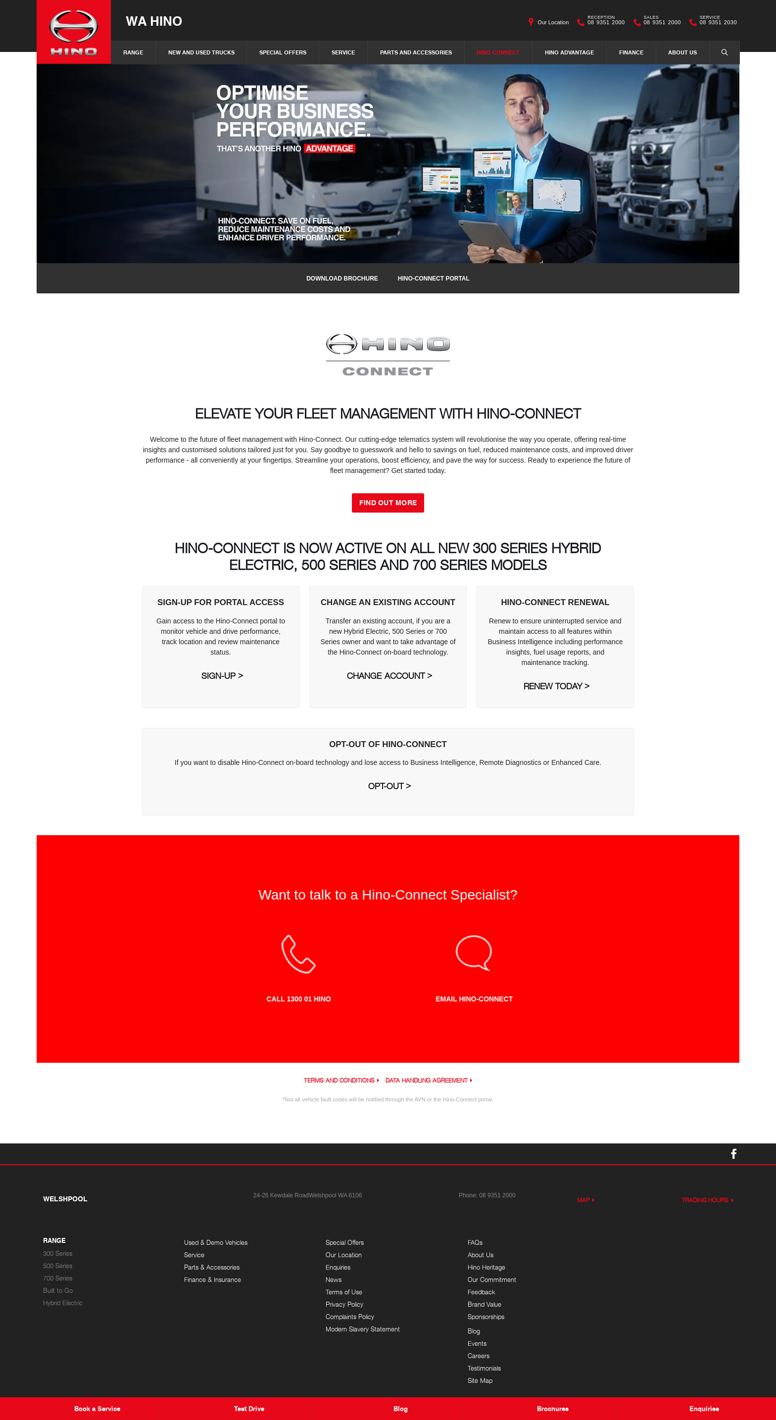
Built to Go (58, 1290)
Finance (631, 52)
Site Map (619, 1292)
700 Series (57, 1278)
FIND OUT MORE (388, 502)
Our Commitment (490, 1279)
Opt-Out (385, 786)
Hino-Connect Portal (434, 278)
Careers (618, 1267)
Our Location (553, 22)
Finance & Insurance (212, 1279)
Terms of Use (343, 1292)
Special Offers (282, 52)
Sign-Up (218, 676)
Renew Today (553, 686)
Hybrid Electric (63, 1303)
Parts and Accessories (416, 52)
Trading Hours (705, 1200)
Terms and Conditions (339, 1080)
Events (616, 1255)
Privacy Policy (344, 1304)
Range (133, 52)
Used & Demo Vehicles (215, 1242)
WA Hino (154, 20)
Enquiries (337, 1267)
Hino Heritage (484, 1267)
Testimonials (623, 1279)
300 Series (57, 1253)
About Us (682, 52)
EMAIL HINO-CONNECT (474, 999)
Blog (613, 1242)
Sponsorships (484, 1317)
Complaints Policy (349, 1317)
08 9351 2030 (716, 22)
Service (343, 52)
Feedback (479, 1292)
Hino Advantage (569, 52)
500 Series (57, 1266)
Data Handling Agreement (426, 1080)
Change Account (386, 676)
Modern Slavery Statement (362, 1329)
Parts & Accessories (212, 1267)
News (333, 1279)
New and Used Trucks (201, 52)
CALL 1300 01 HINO (298, 999)
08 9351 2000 (604, 22)
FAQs (473, 1242)
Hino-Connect (498, 52)
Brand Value (482, 1304)
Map (583, 1200)
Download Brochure (342, 278)
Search (719, 52)
